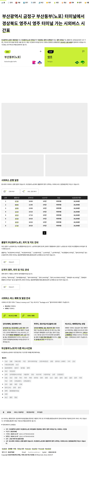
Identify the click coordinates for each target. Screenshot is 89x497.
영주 (41, 378)
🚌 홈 (3, 2)
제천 (16, 384)
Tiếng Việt (20, 449)
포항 (6, 394)
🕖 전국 (10, 2)
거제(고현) (18, 361)
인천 (11, 381)
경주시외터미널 (32, 361)
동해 (28, 368)
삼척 (6, 375)
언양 (16, 378)
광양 (51, 361)
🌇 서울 (17, 2)
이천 (80, 378)
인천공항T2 (27, 381)
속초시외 (38, 375)
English (4, 449)
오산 (51, 378)
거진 (24, 361)
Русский (41, 449)
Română (48, 449)
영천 (46, 378)
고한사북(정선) (43, 361)
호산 (6, 398)
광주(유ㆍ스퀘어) (60, 361)
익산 (6, 381)
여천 (30, 378)
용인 (66, 378)
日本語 (10, 449)
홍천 (11, 398)
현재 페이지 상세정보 (9, 425)
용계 (61, 378)
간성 (6, 361)
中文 (14, 449)
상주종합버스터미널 (15, 375)
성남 (32, 375)
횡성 (16, 398)
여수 (20, 378)
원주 (75, 378)
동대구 (16, 368)
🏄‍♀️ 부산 (40, 2)
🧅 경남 (64, 2)
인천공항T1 (18, 381)
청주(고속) (8, 388)
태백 (6, 391)
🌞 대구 (48, 2)
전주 (6, 384)
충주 (19, 388)
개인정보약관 (30, 412)
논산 (17, 365)
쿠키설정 (39, 412)
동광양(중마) (8, 368)
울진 (70, 378)
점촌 (11, 384)
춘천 (14, 388)
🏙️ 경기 (25, 2)
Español (34, 449)
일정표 (9, 412)
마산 (6, 371)
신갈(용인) (60, 375)
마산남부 (12, 371)
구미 (69, 361)
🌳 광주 (79, 2)
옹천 (56, 378)
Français (28, 449)
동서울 (23, 368)
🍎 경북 (71, 2)
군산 (73, 361)
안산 (11, 378)
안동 (6, 378)
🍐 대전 (56, 2)
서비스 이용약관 (18, 412)
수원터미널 (47, 375)
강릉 (11, 361)
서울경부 (26, 375)
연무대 (36, 378)
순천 (53, 375)
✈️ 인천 (33, 2)
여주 (25, 378)
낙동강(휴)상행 (9, 365)
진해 (20, 384)
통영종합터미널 (14, 391)
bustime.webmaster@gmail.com (39, 452)
